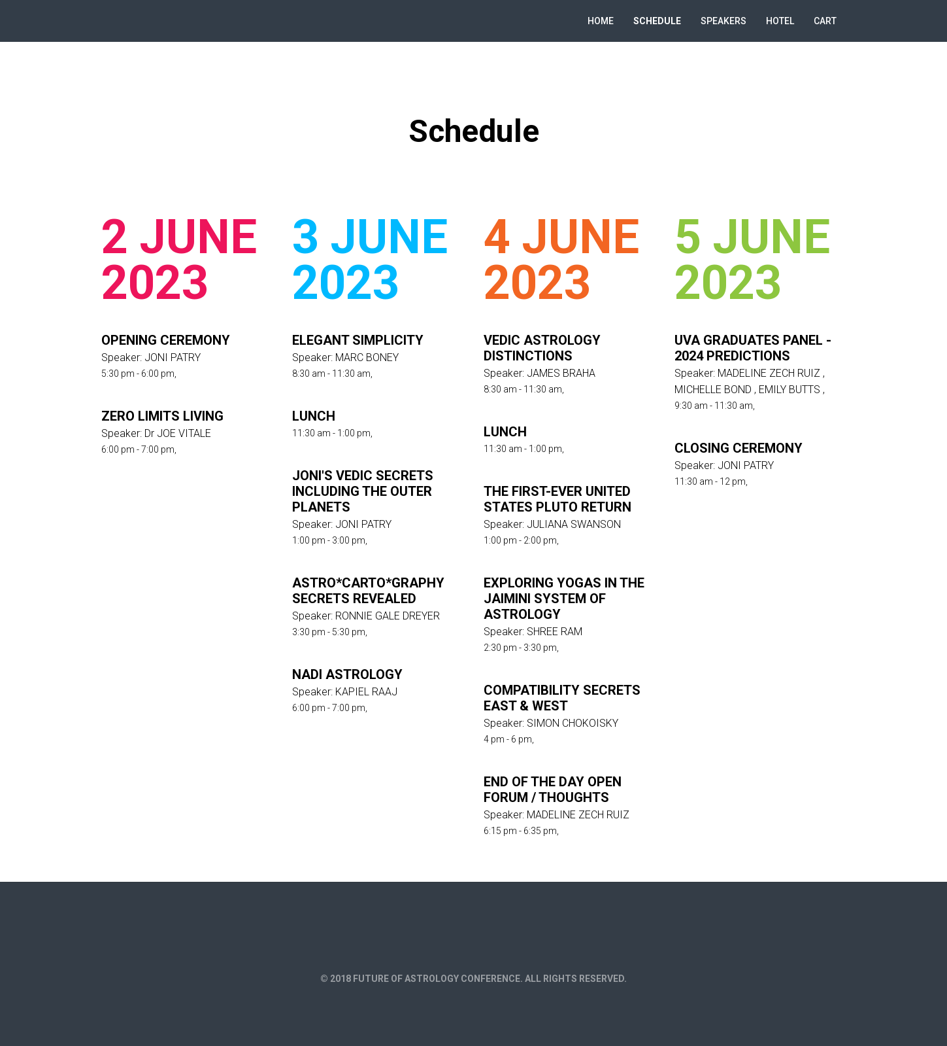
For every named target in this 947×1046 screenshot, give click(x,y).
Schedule (657, 21)
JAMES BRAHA (561, 373)
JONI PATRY (172, 357)
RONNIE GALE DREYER (387, 616)
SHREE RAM (554, 631)
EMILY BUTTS (789, 389)
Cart (825, 21)
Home (601, 21)
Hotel (780, 21)
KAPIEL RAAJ (366, 692)
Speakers (723, 21)
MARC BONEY (367, 357)
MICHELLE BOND (713, 389)
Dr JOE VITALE (177, 433)
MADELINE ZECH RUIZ (578, 815)
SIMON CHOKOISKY (572, 723)
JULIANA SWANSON (574, 524)
